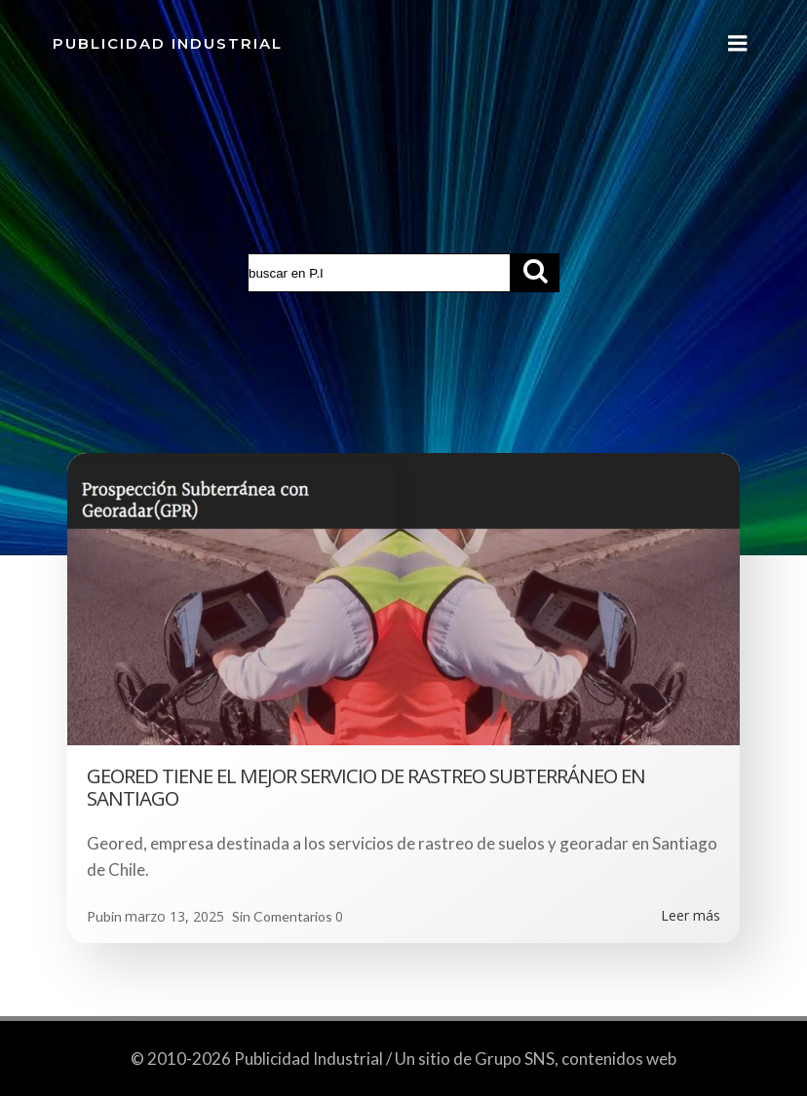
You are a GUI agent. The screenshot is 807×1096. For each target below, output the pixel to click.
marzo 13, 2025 (174, 916)
